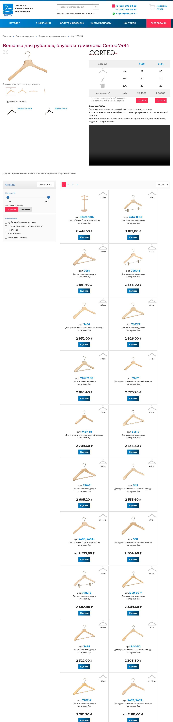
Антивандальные (38, 674)
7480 (142, 63)
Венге (33, 690)
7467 (112, 324)
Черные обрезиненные (123, 681)
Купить (142, 100)
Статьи (88, 655)
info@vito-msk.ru (154, 661)
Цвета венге (61, 108)
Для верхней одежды (40, 696)
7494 (160, 63)
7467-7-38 (79, 324)
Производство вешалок (123, 655)
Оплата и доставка (72, 23)
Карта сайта (90, 667)
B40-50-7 (79, 485)
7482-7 (79, 539)
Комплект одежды (16, 237)
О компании (43, 23)
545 (145, 378)
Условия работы (65, 655)
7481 (146, 217)
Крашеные (90, 684)
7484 (146, 539)
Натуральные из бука (40, 693)
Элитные (116, 684)
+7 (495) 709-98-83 (125, 9)
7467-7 (146, 270)
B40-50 (146, 485)
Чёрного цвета (25, 108)
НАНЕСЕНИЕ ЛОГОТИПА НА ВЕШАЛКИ (15, 259)
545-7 (79, 378)
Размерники (118, 678)
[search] (96, 6)
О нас (32, 655)
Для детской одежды (68, 674)
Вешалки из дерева (25, 36)
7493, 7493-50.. (79, 592)
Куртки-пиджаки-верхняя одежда (23, 226)
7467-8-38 (112, 217)
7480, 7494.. (79, 431)
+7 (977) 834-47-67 (126, 13)
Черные (34, 684)
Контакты (130, 23)
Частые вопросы (101, 23)
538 (112, 431)
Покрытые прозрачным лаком (52, 36)
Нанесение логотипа (122, 661)
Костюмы (11, 230)
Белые (33, 687)
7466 (112, 270)
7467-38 (146, 324)
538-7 (112, 378)
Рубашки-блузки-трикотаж (20, 222)
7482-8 (146, 431)
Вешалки (7, 36)
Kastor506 (79, 217)
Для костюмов (64, 684)
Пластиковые (118, 674)
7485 (112, 485)
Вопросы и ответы (66, 661)
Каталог (14, 23)
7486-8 (112, 592)
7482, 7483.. (112, 539)
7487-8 (146, 592)
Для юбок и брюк (93, 681)
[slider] (7, 197)
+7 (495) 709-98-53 (126, 5)
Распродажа (159, 23)
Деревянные (36, 681)
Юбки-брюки (13, 233)
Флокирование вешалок (124, 658)
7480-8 (79, 270)
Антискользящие (38, 678)
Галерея (89, 658)
